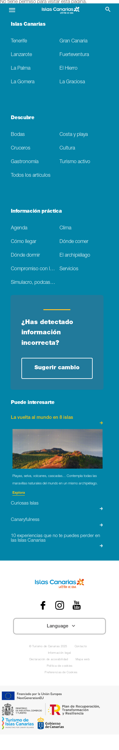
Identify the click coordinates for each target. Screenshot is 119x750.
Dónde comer (74, 242)
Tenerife (19, 41)
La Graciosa (72, 82)
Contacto (81, 646)
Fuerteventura (74, 55)
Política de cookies (60, 666)
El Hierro (68, 68)
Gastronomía (24, 162)
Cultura (67, 148)
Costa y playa (74, 134)
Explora (18, 493)
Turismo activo (75, 162)
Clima (65, 228)
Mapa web (83, 659)
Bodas (18, 134)
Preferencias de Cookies (61, 672)
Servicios (69, 269)
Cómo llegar (23, 242)
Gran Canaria (73, 41)
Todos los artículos (31, 175)
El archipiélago (75, 255)
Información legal (59, 653)
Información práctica (36, 211)
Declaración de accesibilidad (48, 659)
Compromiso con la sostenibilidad (35, 269)
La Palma (20, 68)
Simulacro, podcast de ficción (35, 282)
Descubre (22, 118)
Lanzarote (21, 55)
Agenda (19, 228)
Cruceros (20, 148)
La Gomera (22, 82)
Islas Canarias (28, 24)
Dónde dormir (25, 255)
